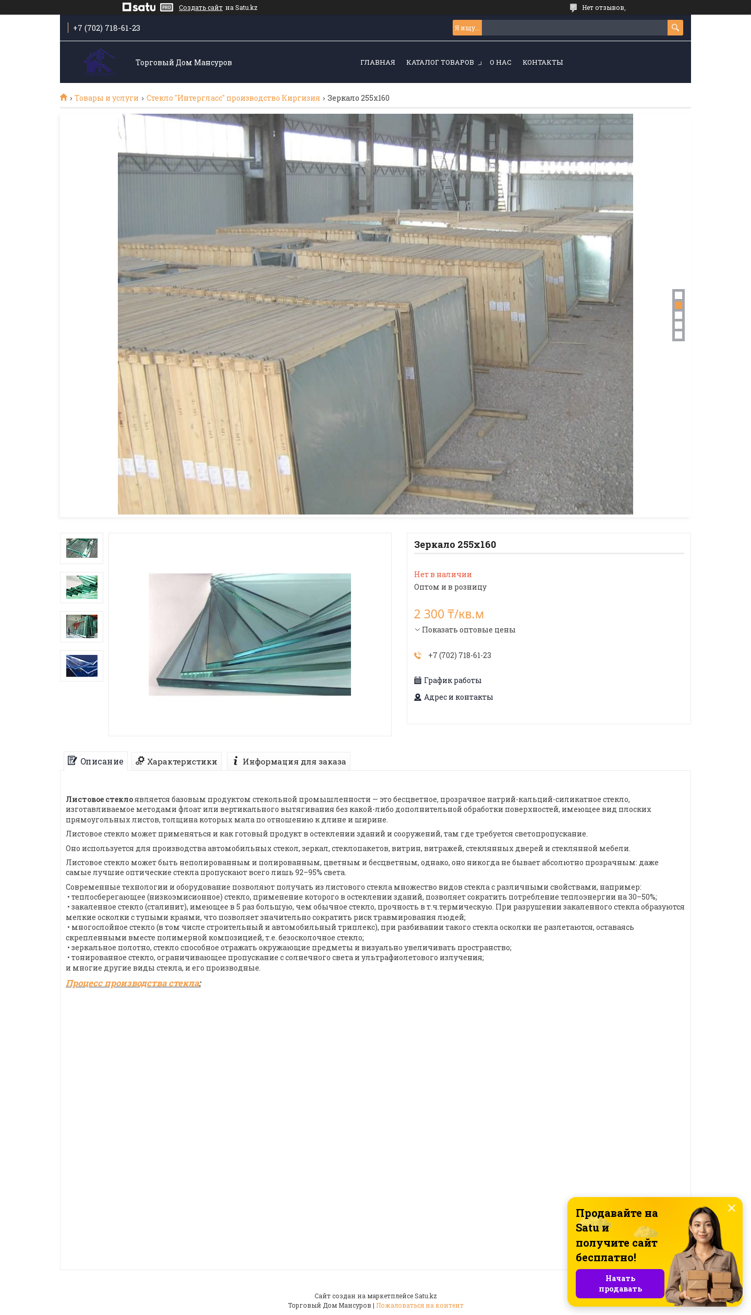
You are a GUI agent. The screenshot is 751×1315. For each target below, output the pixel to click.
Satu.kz (426, 1296)
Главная (377, 62)
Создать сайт (201, 7)
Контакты (543, 62)
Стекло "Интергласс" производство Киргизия (233, 98)
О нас (501, 62)
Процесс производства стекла (132, 983)
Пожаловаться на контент (420, 1305)
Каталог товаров (440, 62)
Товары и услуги (107, 98)
